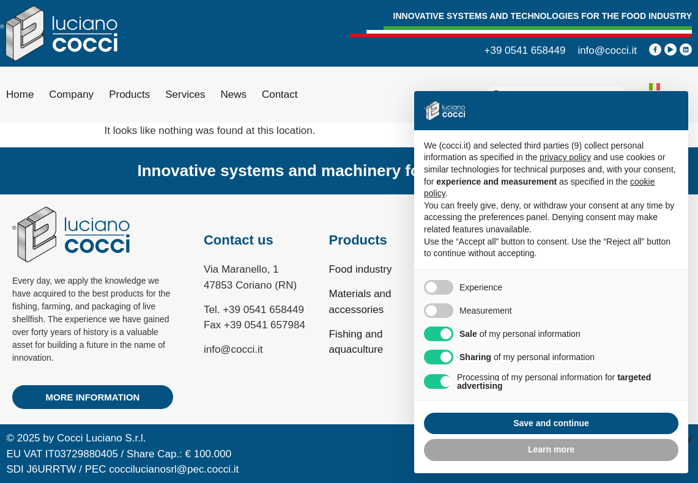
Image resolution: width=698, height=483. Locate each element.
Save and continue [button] (551, 423)
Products (129, 94)
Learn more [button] (551, 449)
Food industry (360, 269)
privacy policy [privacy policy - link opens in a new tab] (565, 157)
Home (20, 94)
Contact (280, 94)
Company (71, 94)
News (233, 94)
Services (185, 94)
